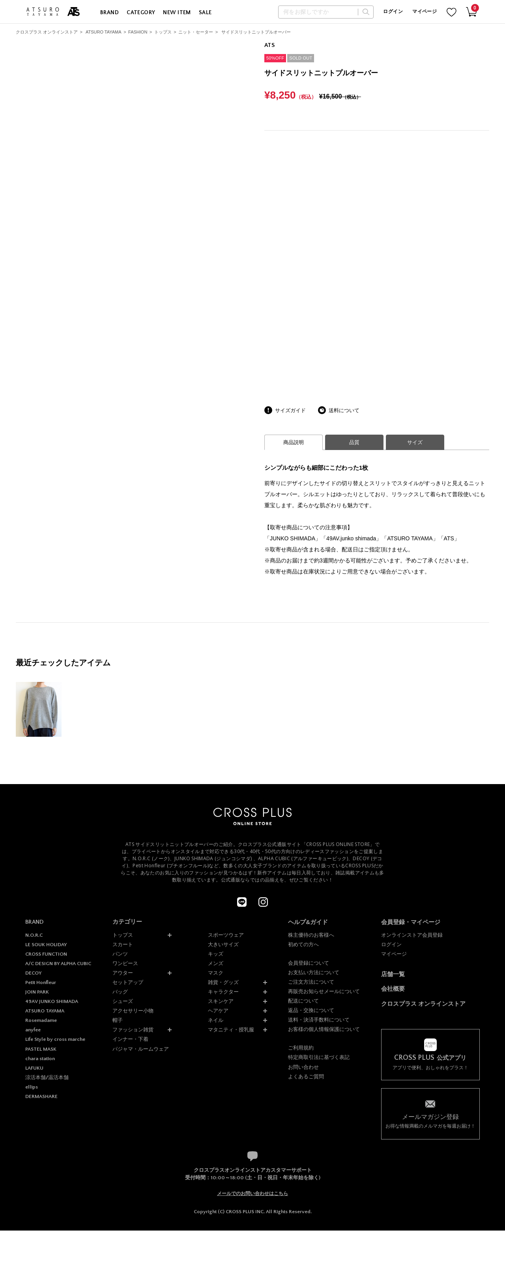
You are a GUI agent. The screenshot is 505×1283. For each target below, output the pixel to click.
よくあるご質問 (306, 1076)
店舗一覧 (393, 974)
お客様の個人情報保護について (324, 1029)
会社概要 (393, 988)
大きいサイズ (223, 944)
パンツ (120, 954)
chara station (40, 1058)
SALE (205, 12)
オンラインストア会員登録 (412, 935)
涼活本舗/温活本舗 (47, 1077)
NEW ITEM (177, 12)
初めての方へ (303, 944)
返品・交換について (311, 1010)
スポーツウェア (226, 935)
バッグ (120, 992)
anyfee (33, 1030)
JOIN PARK (37, 992)
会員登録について (308, 963)
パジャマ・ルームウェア (140, 1049)
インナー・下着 (130, 1039)
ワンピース (125, 963)
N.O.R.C (34, 935)
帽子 (117, 1020)
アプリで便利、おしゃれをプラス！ (430, 1062)
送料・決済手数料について (319, 1020)
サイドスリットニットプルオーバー (256, 32)
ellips (31, 1087)
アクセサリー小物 (132, 1011)
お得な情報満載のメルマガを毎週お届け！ (430, 1120)
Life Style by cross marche (55, 1039)
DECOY (33, 973)
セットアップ (127, 982)
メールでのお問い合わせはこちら (252, 1193)
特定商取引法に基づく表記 (319, 1057)
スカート (122, 944)
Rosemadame (41, 1020)
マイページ (424, 11)
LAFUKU (34, 1068)
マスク (215, 973)
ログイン (392, 11)
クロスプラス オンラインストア (47, 32)
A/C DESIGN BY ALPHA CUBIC (58, 963)
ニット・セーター (195, 32)
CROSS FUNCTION (46, 954)
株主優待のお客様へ (311, 935)
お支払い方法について (313, 972)
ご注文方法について (311, 982)
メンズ (215, 963)
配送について (303, 1001)
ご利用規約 (301, 1048)
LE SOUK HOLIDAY (46, 944)
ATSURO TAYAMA (104, 32)
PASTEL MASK (40, 1049)
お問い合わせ (303, 1067)
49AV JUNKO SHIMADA (51, 1001)
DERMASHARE (41, 1096)
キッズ (215, 954)
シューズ (122, 1001)
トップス (163, 32)
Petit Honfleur (40, 982)
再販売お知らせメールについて (324, 991)
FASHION (137, 32)
